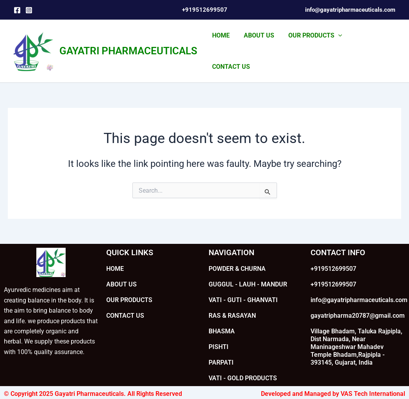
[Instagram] (28, 10)
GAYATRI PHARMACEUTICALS (128, 46)
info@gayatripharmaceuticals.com (359, 289)
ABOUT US (257, 46)
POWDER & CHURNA (237, 258)
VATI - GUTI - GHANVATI (243, 289)
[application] (335, 46)
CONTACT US (370, 46)
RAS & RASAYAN (232, 305)
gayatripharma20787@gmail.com (358, 305)
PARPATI (221, 352)
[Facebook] (17, 10)
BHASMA (222, 320)
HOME (220, 46)
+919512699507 (333, 258)
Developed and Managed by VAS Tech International (333, 383)
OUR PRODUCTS (312, 46)
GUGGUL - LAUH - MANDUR (248, 273)
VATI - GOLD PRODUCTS (243, 367)
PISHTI (219, 336)
